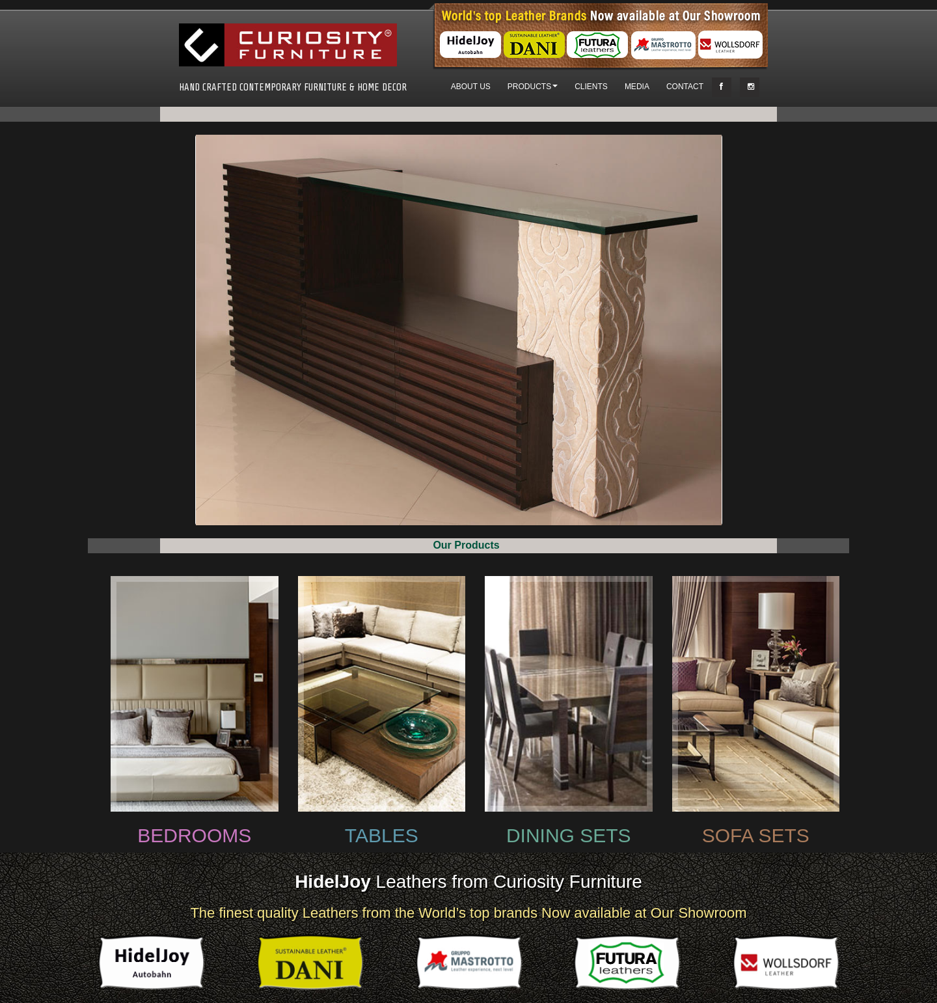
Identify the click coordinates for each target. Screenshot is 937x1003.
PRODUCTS (533, 86)
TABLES (381, 835)
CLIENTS (591, 86)
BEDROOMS (194, 835)
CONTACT (684, 86)
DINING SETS (568, 835)
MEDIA (637, 86)
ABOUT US (471, 86)
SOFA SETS (755, 835)
